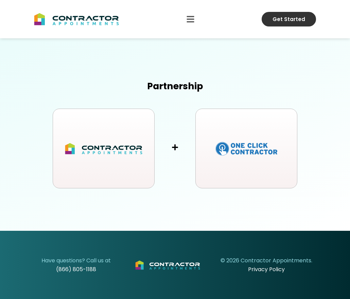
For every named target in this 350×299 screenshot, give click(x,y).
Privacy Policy (266, 269)
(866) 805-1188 (76, 269)
